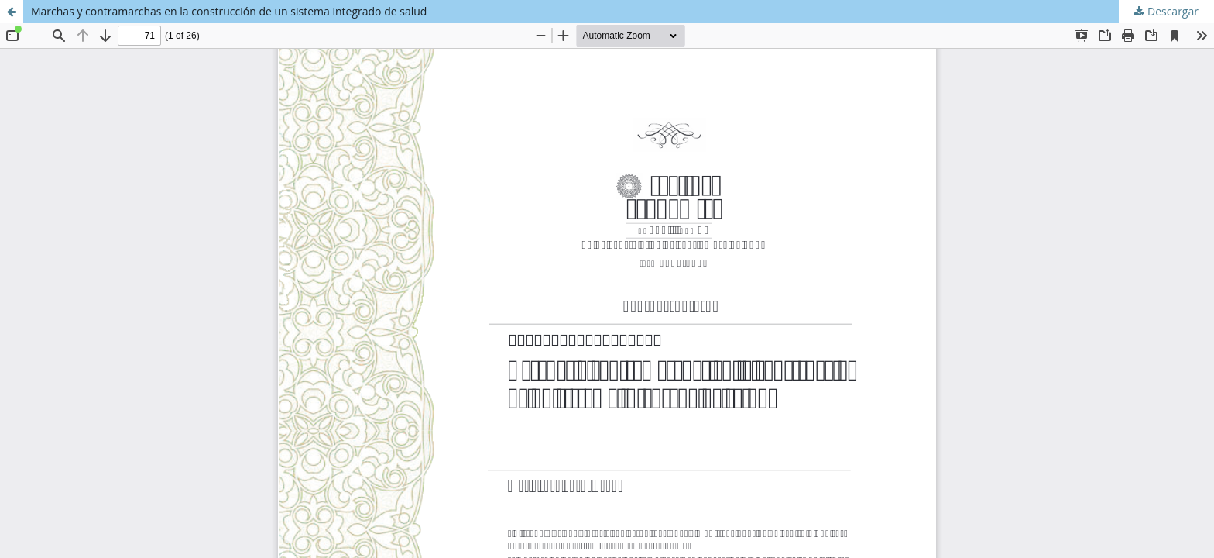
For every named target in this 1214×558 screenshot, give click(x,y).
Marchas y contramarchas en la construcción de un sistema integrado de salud (229, 11)
